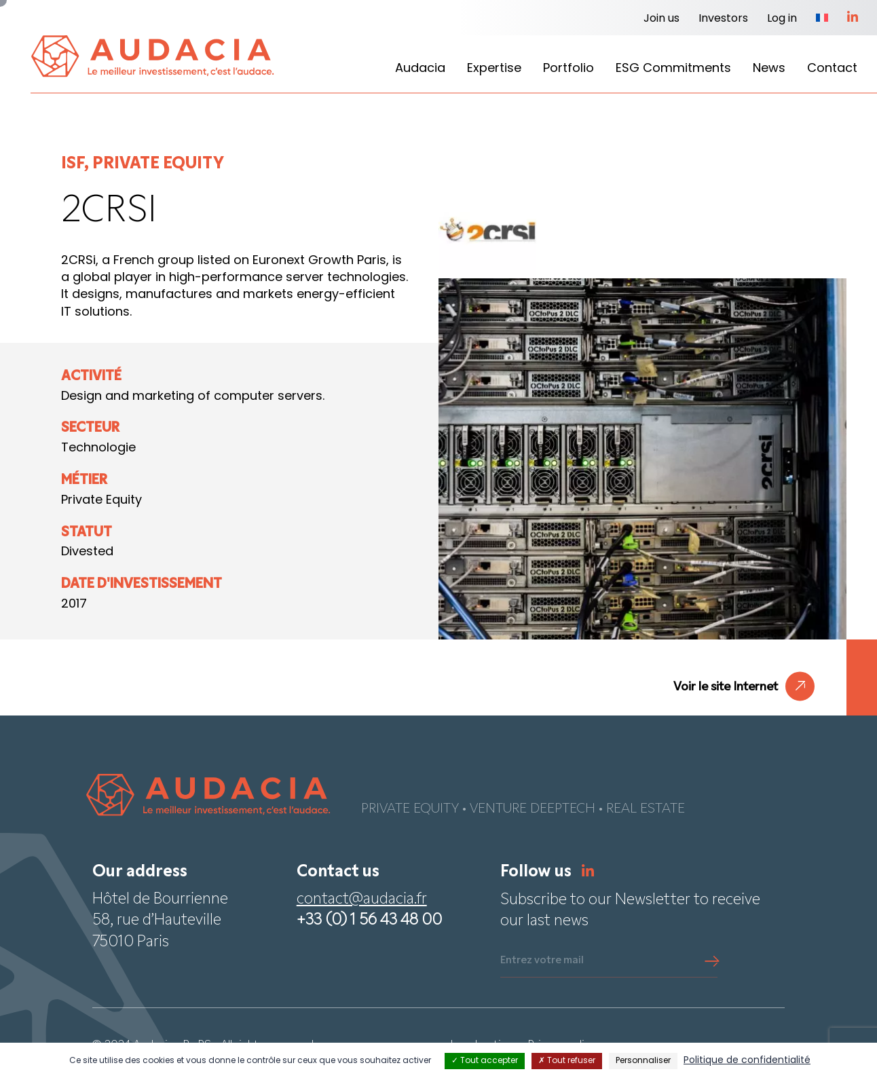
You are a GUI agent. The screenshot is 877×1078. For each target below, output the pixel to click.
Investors (723, 19)
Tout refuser (566, 1061)
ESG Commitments (673, 68)
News (769, 68)
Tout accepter (484, 1061)
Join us (661, 19)
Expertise (494, 68)
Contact (832, 68)
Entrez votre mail (542, 960)
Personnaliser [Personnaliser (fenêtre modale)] (643, 1061)
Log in (782, 19)
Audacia (420, 68)
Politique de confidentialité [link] (747, 1061)
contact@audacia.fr (362, 900)
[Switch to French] (822, 19)
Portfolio (568, 68)
